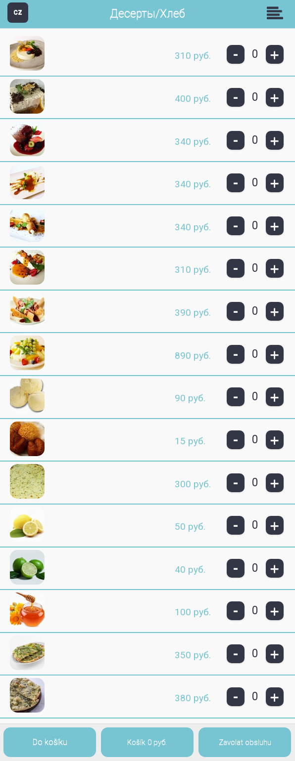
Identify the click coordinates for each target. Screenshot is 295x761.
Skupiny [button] (277, 12)
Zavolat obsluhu (245, 742)
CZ (17, 12)
